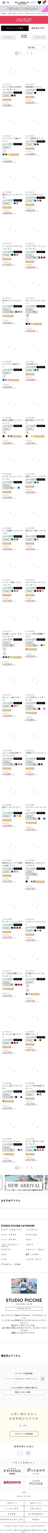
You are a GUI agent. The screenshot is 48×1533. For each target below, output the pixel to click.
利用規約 (36, 1519)
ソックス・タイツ (33, 1259)
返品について (36, 1503)
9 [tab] (30, 1192)
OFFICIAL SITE (23, 1308)
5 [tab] (23, 1192)
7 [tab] (27, 1192)
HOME (3, 13)
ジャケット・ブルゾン (35, 1249)
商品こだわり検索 (22, 1392)
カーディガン (32, 1234)
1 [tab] (16, 1192)
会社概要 (12, 1514)
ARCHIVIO (8, 37)
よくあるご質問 (12, 1508)
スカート (30, 1244)
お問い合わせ (36, 1508)
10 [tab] (32, 1192)
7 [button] (27, 53)
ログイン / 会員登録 (24, 1434)
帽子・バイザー (32, 1254)
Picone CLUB (39, 37)
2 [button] (20, 53)
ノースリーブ (32, 1229)
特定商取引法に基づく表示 (12, 1519)
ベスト (29, 1239)
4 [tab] (21, 1192)
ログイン (33, 3)
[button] (31, 53)
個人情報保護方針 (36, 1514)
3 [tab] (19, 1192)
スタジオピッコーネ (15, 13)
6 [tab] (25, 1192)
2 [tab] (18, 1192)
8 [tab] (28, 1192)
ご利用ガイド (12, 1503)
